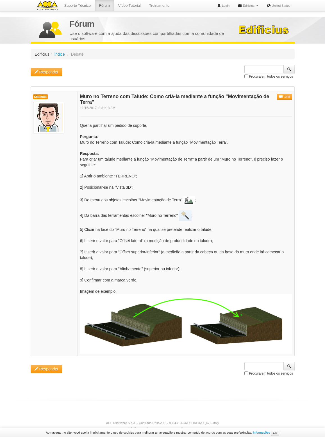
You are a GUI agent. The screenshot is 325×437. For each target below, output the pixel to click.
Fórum (104, 5)
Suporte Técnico (77, 5)
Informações (261, 432)
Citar (284, 97)
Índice (59, 54)
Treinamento (159, 5)
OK (275, 432)
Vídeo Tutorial (129, 5)
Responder (46, 72)
